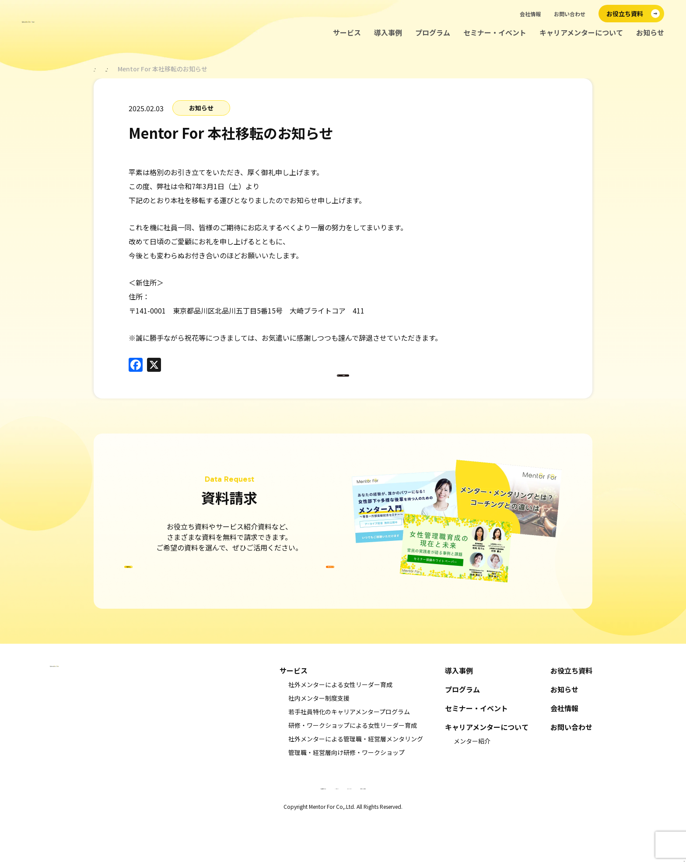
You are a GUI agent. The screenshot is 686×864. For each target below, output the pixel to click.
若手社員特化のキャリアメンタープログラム (349, 757)
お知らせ (650, 33)
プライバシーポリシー (371, 832)
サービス (347, 33)
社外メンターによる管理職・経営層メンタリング (355, 784)
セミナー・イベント (494, 33)
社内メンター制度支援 (319, 743)
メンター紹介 (472, 786)
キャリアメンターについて (581, 33)
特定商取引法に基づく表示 (248, 832)
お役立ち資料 (571, 716)
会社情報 (530, 14)
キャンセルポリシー (312, 832)
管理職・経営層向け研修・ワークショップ (346, 797)
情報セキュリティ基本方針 (437, 832)
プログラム (432, 33)
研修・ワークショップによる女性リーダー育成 (352, 770)
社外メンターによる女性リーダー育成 (340, 730)
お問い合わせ (569, 14)
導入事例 (388, 33)
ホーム (103, 69)
